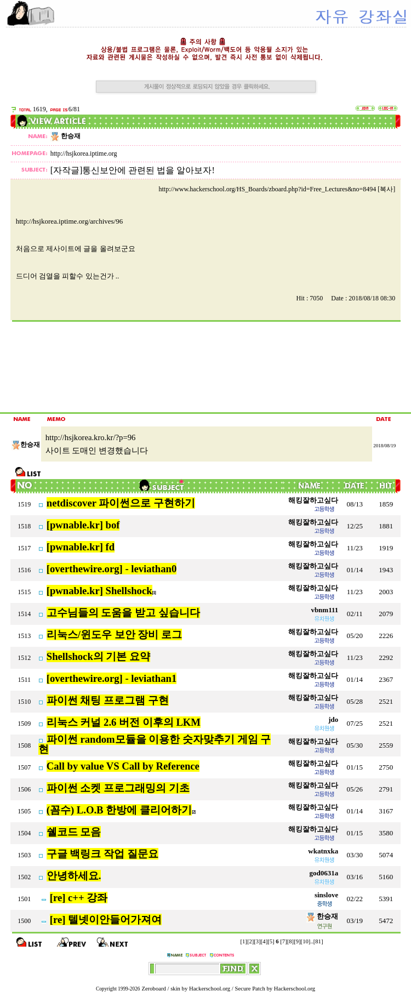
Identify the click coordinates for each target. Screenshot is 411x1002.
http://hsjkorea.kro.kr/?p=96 (90, 437)
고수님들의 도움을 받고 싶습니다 (123, 612)
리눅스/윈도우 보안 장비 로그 (114, 634)
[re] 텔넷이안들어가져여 (106, 919)
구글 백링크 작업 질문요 (102, 853)
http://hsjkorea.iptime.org (83, 153)
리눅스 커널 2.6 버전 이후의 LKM (124, 722)
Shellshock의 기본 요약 (98, 656)
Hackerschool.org (209, 989)
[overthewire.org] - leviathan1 (111, 678)
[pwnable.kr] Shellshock (99, 590)
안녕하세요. (74, 875)
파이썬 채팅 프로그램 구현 (108, 700)
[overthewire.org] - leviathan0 (111, 568)
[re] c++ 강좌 (79, 897)
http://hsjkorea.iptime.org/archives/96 (69, 221)
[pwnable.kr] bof (83, 525)
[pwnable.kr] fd (81, 547)
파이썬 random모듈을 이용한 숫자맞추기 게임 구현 (154, 744)
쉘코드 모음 (74, 832)
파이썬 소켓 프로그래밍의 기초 (118, 788)
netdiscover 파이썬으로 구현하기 (121, 503)
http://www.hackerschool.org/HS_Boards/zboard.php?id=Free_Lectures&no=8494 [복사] (276, 189)
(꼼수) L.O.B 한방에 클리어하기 (119, 810)
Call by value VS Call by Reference (123, 766)
